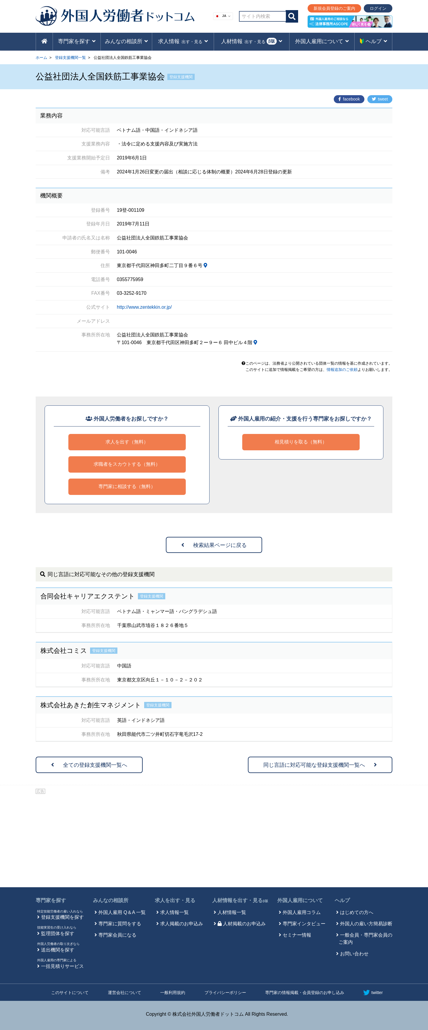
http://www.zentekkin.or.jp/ (144, 307)
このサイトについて (70, 992)
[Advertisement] (214, 839)
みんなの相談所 (110, 900)
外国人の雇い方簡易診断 (366, 923)
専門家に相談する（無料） (126, 486)
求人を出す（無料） (127, 441)
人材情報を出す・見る (240, 900)
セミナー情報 (297, 934)
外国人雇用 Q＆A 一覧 (122, 912)
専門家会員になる (117, 934)
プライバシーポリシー (225, 992)
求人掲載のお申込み (181, 923)
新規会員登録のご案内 (334, 8)
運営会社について (124, 992)
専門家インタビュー (304, 923)
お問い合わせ (354, 953)
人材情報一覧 (232, 912)
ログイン (378, 8)
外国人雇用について (300, 900)
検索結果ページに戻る (214, 545)
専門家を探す (51, 900)
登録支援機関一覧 (70, 57)
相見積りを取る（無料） (301, 441)
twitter (373, 992)
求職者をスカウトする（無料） (127, 464)
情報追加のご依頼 (342, 369)
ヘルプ (342, 900)
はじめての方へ (356, 912)
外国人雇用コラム (302, 912)
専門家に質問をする (119, 923)
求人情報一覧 (174, 912)
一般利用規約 (172, 992)
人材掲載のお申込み (242, 923)
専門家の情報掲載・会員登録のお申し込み (304, 992)
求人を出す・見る (175, 900)
